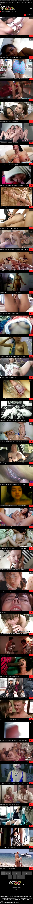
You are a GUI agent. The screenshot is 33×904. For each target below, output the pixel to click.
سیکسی (26, 898)
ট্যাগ (16, 892)
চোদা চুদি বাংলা (14, 0)
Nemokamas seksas (9, 902)
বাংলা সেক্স (16, 896)
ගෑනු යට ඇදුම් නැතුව (17, 901)
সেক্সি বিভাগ (16, 890)
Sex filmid (11, 901)
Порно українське (15, 899)
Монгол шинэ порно (25, 899)
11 (14, 877)
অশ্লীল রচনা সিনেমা (16, 887)
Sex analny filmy (14, 898)
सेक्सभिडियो (16, 902)
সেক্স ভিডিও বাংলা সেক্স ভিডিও (24, 0)
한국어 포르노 (21, 898)
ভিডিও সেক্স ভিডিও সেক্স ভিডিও (15, 2)
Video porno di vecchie (23, 896)
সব (25, 14)
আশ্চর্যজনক (29, 14)
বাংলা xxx (24, 2)
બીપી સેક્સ (11, 896)
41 (18, 877)
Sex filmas (6, 901)
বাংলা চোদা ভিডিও (4, 2)
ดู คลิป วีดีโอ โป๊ (7, 899)
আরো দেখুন (14, 11)
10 (10, 877)
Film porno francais (4, 896)
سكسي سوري (7, 898)
